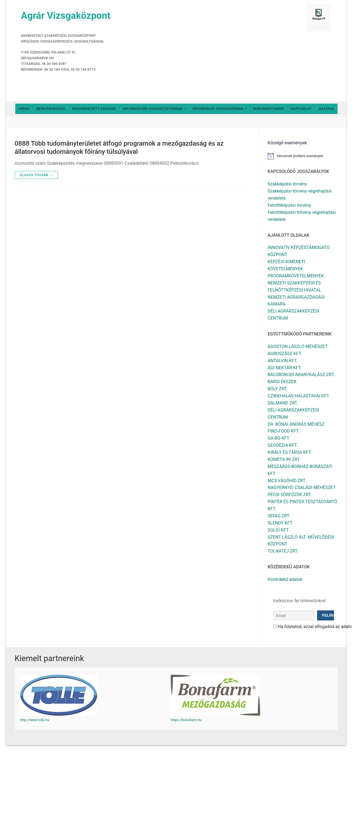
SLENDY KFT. (280, 523)
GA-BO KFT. (279, 438)
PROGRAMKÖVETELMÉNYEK (296, 275)
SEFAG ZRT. (279, 515)
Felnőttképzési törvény (289, 205)
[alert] (303, 156)
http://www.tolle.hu (34, 720)
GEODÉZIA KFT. (283, 445)
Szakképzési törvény (287, 184)
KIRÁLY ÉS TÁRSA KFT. (290, 452)
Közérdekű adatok (285, 579)
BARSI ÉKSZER (282, 381)
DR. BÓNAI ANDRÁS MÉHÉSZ (296, 424)
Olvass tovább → (36, 175)
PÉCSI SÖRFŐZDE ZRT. (290, 494)
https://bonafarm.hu (186, 720)
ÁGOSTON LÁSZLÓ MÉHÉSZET (298, 346)
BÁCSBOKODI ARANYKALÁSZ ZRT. (301, 374)
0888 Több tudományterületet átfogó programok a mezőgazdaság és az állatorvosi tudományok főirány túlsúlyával (119, 147)
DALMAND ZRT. (283, 403)
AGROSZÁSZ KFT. (285, 353)
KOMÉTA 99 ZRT (284, 459)
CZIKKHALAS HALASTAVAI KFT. (299, 395)
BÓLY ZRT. (277, 388)
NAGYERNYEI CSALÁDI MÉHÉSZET (302, 487)
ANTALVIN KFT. (282, 360)
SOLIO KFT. (279, 530)
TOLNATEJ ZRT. (283, 551)
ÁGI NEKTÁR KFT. (285, 367)
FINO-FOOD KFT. (283, 431)
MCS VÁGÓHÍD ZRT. (287, 480)
